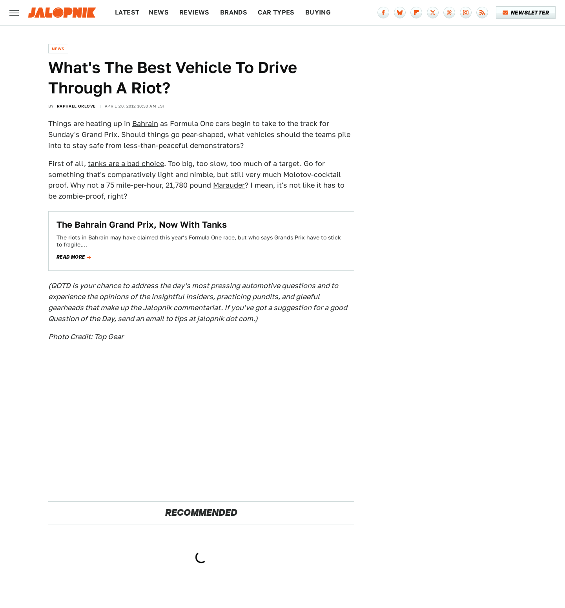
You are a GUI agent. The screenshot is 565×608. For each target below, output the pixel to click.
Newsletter (526, 12)
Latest (127, 12)
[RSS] (482, 12)
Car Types (276, 12)
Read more (70, 257)
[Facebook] (383, 12)
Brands (233, 12)
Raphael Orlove (76, 106)
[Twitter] (433, 12)
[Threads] (449, 12)
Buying (318, 12)
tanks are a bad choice (126, 163)
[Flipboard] (416, 12)
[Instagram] (466, 12)
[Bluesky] (400, 12)
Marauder (229, 185)
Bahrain (145, 123)
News (159, 12)
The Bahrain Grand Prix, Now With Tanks (141, 224)
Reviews (194, 12)
